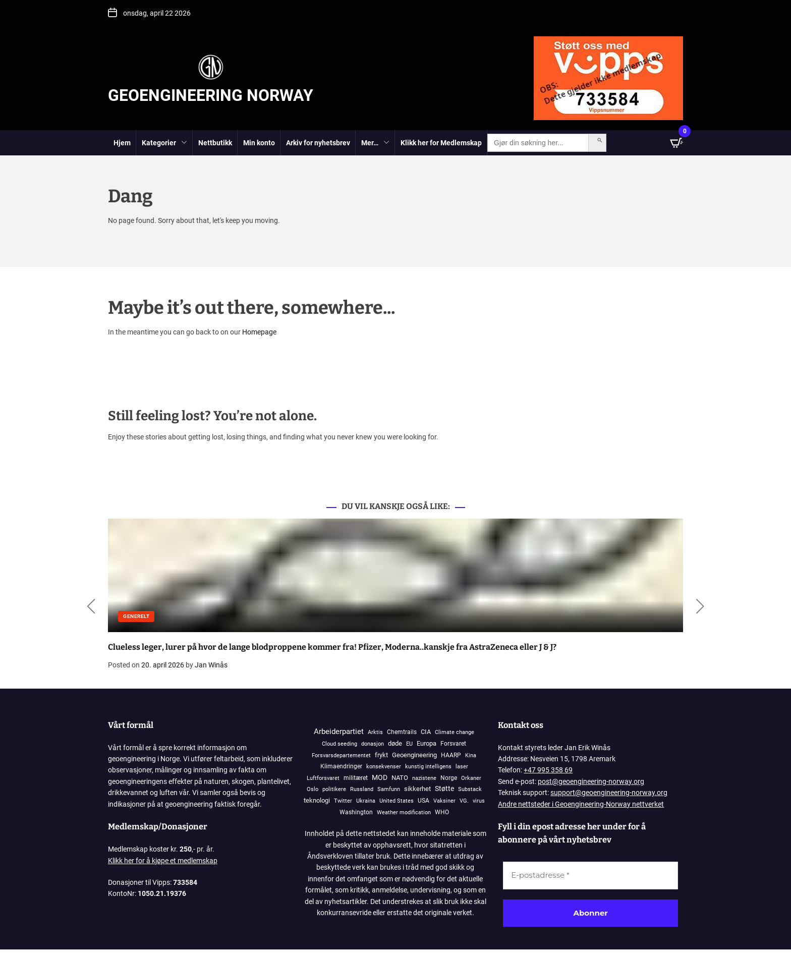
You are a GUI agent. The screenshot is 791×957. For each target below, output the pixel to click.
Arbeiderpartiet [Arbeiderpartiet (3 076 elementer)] (339, 731)
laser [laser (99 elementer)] (462, 766)
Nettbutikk (215, 143)
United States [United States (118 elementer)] (396, 801)
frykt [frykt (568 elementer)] (381, 755)
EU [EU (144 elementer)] (409, 743)
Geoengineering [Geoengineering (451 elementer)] (414, 755)
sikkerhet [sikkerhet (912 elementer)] (417, 789)
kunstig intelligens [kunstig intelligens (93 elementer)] (428, 766)
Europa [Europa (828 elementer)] (426, 743)
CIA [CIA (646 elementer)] (426, 732)
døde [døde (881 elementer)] (395, 743)
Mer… (375, 143)
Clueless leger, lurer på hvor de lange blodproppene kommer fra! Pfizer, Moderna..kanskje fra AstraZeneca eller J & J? (332, 647)
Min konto (259, 143)
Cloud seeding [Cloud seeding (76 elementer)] (339, 744)
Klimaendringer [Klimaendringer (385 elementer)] (341, 766)
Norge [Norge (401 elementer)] (448, 777)
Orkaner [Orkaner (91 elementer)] (471, 778)
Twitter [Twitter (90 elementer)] (343, 801)
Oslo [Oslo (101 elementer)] (312, 789)
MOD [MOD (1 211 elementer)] (379, 777)
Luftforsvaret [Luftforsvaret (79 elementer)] (323, 778)
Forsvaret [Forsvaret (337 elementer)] (453, 743)
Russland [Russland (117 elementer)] (361, 789)
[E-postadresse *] (590, 875)
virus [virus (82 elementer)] (479, 801)
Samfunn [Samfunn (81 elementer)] (388, 789)
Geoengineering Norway (210, 95)
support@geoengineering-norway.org (608, 793)
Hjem (122, 143)
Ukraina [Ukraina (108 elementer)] (365, 801)
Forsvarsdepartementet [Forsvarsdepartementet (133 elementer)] (341, 755)
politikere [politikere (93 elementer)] (334, 789)
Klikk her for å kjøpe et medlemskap (162, 861)
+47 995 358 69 (548, 770)
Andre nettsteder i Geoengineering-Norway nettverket (581, 804)
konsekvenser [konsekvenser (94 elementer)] (383, 766)
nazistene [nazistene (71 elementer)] (424, 778)
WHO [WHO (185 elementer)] (442, 812)
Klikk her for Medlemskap (441, 143)
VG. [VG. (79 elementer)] (464, 801)
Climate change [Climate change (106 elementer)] (454, 732)
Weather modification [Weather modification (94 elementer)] (404, 812)
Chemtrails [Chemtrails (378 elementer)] (402, 732)
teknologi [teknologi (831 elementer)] (317, 800)
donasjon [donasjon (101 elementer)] (372, 744)
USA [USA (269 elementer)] (423, 800)
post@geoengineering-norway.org (591, 781)
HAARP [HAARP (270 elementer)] (451, 755)
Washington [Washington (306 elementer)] (356, 812)
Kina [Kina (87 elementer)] (470, 755)
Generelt (136, 616)
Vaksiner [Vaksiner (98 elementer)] (444, 801)
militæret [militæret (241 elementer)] (356, 777)
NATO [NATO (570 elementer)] (399, 777)
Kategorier (164, 143)
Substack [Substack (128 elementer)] (470, 789)
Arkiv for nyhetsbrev (318, 143)
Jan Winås (211, 665)
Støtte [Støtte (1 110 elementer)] (444, 788)
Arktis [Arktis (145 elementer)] (375, 732)
